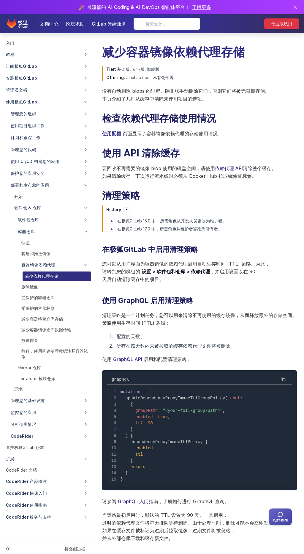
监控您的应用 (23, 412)
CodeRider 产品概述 (26, 481)
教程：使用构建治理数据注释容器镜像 (54, 354)
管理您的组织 (23, 113)
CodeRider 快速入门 (26, 493)
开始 (18, 196)
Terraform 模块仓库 (36, 378)
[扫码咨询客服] (280, 516)
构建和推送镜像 (35, 253)
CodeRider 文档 (21, 470)
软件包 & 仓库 (27, 207)
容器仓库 (26, 231)
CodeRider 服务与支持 (28, 517)
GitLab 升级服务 (109, 24)
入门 (10, 42)
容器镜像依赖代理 (38, 264)
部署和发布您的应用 (30, 185)
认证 (25, 242)
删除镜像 (29, 286)
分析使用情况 (23, 424)
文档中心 (48, 24)
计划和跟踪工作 (25, 137)
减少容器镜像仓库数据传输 (46, 329)
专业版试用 (281, 23)
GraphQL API (127, 359)
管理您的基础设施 (28, 400)
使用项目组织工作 (28, 125)
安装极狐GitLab (21, 78)
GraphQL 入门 (133, 501)
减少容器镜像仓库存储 (42, 318)
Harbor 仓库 (29, 367)
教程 (10, 54)
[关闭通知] (295, 7)
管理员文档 (16, 89)
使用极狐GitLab (21, 101)
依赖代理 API (229, 168)
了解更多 (201, 7)
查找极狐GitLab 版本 (25, 447)
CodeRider (22, 436)
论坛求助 (75, 24)
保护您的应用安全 (28, 173)
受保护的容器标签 (38, 308)
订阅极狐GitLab (21, 66)
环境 (18, 389)
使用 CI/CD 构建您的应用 (35, 161)
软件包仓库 (28, 219)
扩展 (10, 458)
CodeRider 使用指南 (26, 505)
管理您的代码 (23, 149)
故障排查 (29, 340)
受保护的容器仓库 (38, 297)
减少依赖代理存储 (41, 276)
